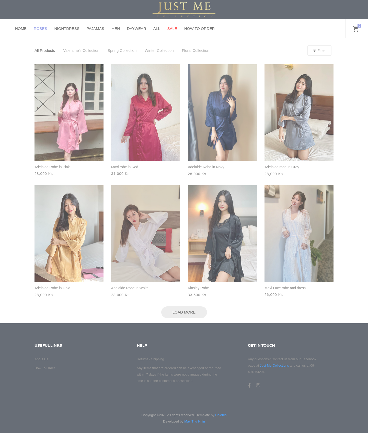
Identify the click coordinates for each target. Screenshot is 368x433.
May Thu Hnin (194, 421)
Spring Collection (122, 50)
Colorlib (220, 415)
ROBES (40, 28)
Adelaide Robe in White (129, 288)
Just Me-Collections (274, 365)
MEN (115, 28)
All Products (44, 50)
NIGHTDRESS (66, 28)
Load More (183, 312)
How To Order (44, 368)
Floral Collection (196, 50)
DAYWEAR (136, 28)
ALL (156, 28)
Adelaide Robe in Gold (52, 288)
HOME (21, 28)
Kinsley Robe (198, 288)
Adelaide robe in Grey (281, 167)
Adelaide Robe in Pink (52, 167)
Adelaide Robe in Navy (206, 167)
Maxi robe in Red (124, 167)
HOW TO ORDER (199, 28)
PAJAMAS (95, 28)
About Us (41, 359)
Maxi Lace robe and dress (285, 288)
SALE (172, 28)
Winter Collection (159, 50)
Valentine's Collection (81, 50)
